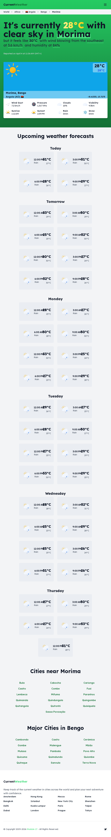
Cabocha (55, 682)
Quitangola (22, 706)
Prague (61, 810)
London (34, 810)
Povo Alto (89, 751)
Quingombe (89, 700)
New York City (65, 801)
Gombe (22, 745)
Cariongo (89, 682)
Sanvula (55, 762)
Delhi (6, 806)
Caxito (22, 688)
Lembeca (22, 694)
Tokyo (88, 810)
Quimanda (22, 700)
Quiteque (22, 762)
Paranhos (89, 694)
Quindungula (55, 700)
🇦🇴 (30, 12)
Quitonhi (56, 706)
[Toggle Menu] (105, 4)
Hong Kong (36, 796)
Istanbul (35, 801)
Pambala (55, 751)
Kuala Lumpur (38, 806)
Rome (88, 796)
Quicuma (22, 756)
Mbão (89, 745)
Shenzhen (90, 801)
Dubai (6, 810)
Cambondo (21, 739)
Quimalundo (55, 756)
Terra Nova (89, 762)
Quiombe (89, 756)
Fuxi (89, 688)
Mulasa (22, 751)
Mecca (61, 796)
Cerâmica (89, 739)
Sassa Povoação (55, 711)
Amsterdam (9, 796)
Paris (60, 806)
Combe (55, 688)
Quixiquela (89, 706)
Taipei (88, 806)
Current (15, 5)
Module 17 (32, 829)
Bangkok (8, 801)
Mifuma (55, 694)
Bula (22, 682)
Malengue (55, 745)
